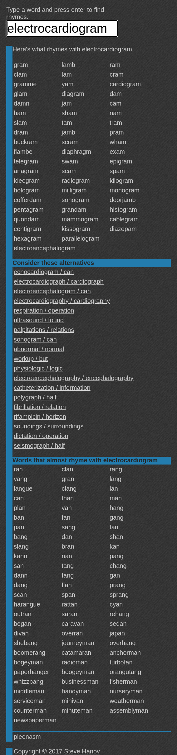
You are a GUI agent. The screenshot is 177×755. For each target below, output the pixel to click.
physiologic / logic (38, 368)
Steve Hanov (82, 751)
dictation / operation (41, 435)
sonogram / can (35, 339)
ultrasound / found (39, 320)
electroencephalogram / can (52, 291)
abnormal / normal (39, 349)
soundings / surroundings (48, 426)
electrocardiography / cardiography (62, 300)
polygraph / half (35, 397)
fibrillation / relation (40, 406)
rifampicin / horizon (40, 416)
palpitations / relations (44, 329)
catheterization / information (52, 387)
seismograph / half (39, 445)
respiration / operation (44, 310)
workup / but (31, 358)
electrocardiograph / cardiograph (59, 281)
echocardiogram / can (44, 271)
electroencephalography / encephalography (74, 378)
